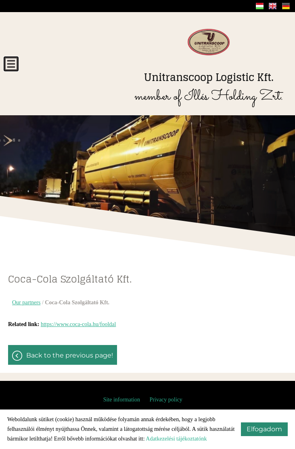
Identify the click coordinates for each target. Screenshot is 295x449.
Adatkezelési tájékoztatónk (176, 439)
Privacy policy (166, 400)
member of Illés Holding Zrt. (208, 88)
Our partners (26, 302)
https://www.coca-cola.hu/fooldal (78, 324)
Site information (121, 400)
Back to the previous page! (69, 355)
